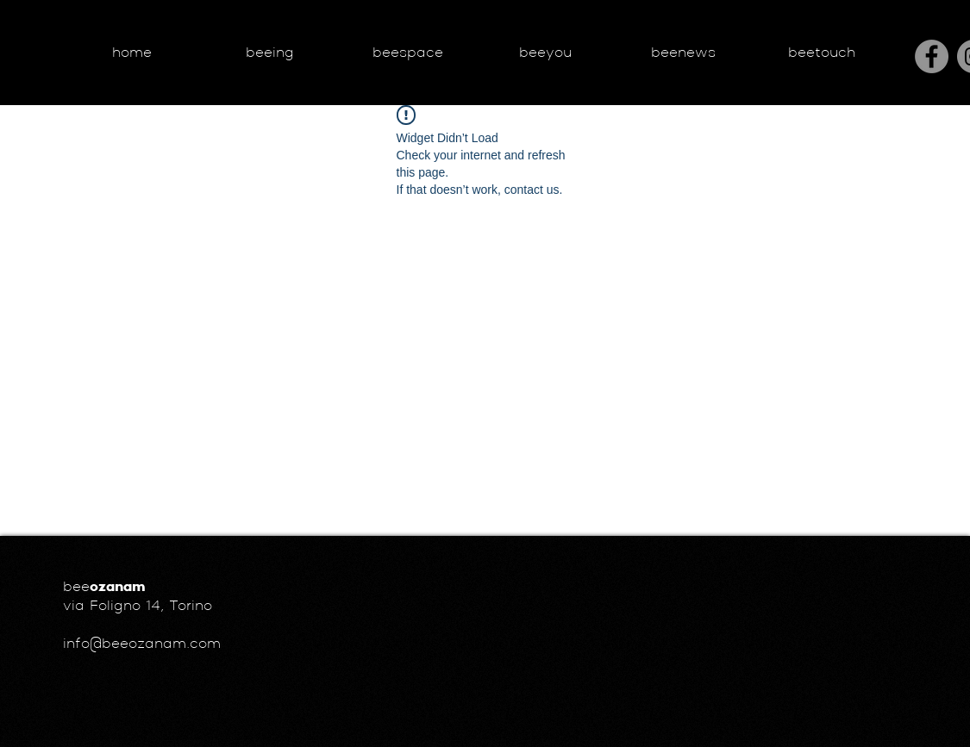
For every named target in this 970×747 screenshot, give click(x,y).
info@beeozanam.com (142, 644)
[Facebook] (931, 56)
